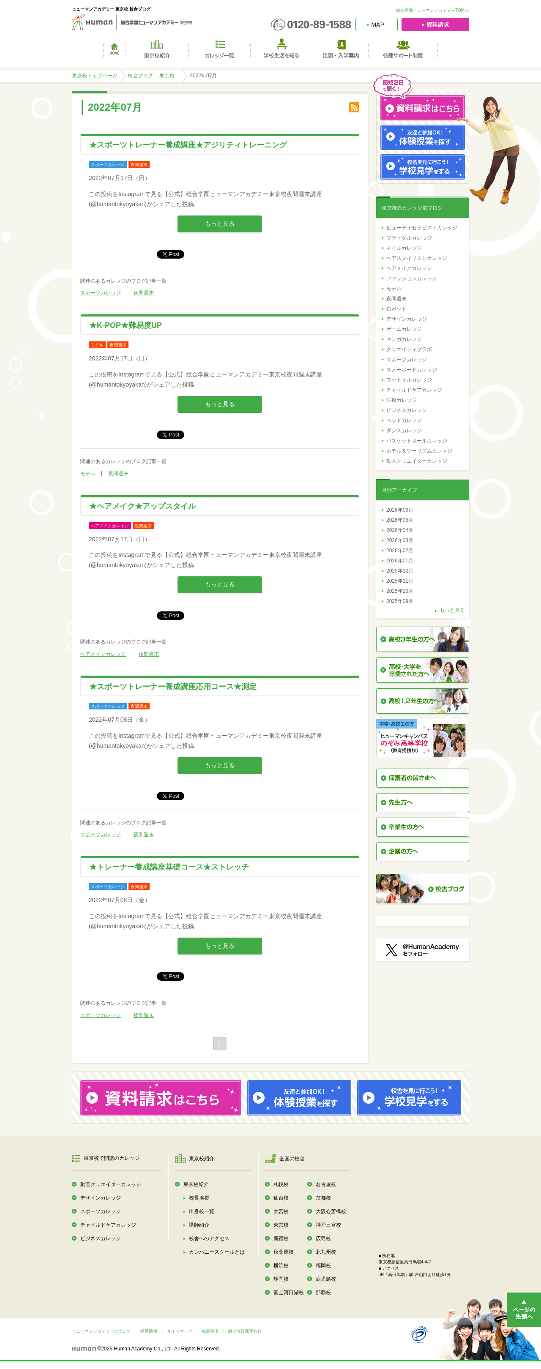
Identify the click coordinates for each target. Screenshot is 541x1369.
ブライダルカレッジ (409, 238)
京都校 (323, 1198)
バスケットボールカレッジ (416, 441)
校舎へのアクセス (209, 1238)
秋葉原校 (283, 1252)
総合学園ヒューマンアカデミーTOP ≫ (432, 10)
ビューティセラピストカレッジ (421, 228)
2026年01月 (399, 561)
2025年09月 (399, 601)
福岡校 (323, 1265)
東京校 (281, 1225)
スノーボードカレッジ (411, 370)
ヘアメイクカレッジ (103, 654)
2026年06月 (399, 510)
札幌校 (281, 1184)
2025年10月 (399, 591)
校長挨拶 (199, 1198)
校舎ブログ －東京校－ (154, 76)
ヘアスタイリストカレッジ (416, 258)
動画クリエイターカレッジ (416, 461)
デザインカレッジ (406, 319)
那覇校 (323, 1292)
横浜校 (281, 1265)
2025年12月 (399, 571)
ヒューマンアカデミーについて (101, 1331)
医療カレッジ (401, 400)
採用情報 (148, 1331)
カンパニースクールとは (217, 1252)
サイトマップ (179, 1331)
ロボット (396, 309)
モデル (88, 474)
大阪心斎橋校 (331, 1211)
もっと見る (220, 223)
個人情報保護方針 (245, 1331)
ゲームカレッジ (404, 329)
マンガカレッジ (404, 339)
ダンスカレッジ (404, 431)
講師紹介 (199, 1225)
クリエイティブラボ (409, 349)
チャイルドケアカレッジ (414, 390)
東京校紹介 (196, 1184)
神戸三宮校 (328, 1225)
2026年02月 (399, 551)
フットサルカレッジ (409, 380)
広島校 (323, 1238)
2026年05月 (399, 520)
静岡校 (281, 1279)
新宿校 (281, 1238)
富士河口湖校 (288, 1292)
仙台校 (281, 1198)
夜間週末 (144, 293)
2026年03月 (399, 540)
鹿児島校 (326, 1279)
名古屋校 (326, 1184)
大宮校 (281, 1211)
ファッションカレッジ (411, 278)
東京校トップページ (94, 76)
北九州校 (326, 1252)
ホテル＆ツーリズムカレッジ (419, 451)
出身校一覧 (201, 1211)
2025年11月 (399, 581)
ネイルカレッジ (404, 248)
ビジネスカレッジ (406, 410)
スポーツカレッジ (100, 293)
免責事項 (210, 1331)
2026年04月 (399, 530)
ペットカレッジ (404, 420)
